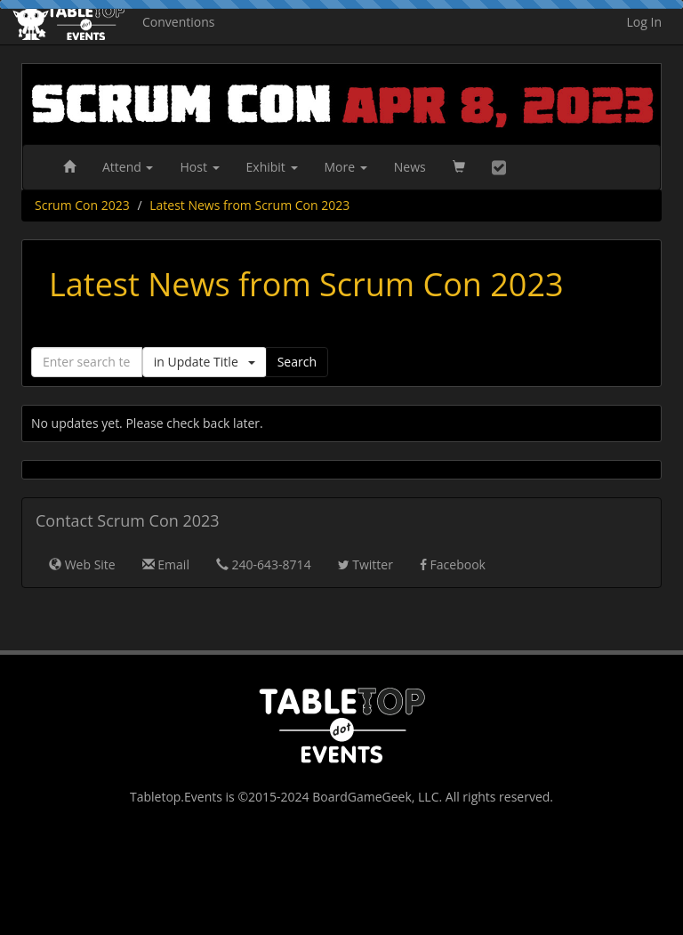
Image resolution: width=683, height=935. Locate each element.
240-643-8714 (263, 564)
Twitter (365, 564)
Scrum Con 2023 (82, 205)
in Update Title (204, 361)
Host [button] (199, 166)
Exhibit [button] (272, 166)
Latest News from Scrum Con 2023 (249, 205)
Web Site (82, 564)
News (410, 166)
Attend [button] (127, 166)
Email (165, 564)
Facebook (453, 564)
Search (297, 361)
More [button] (346, 166)
